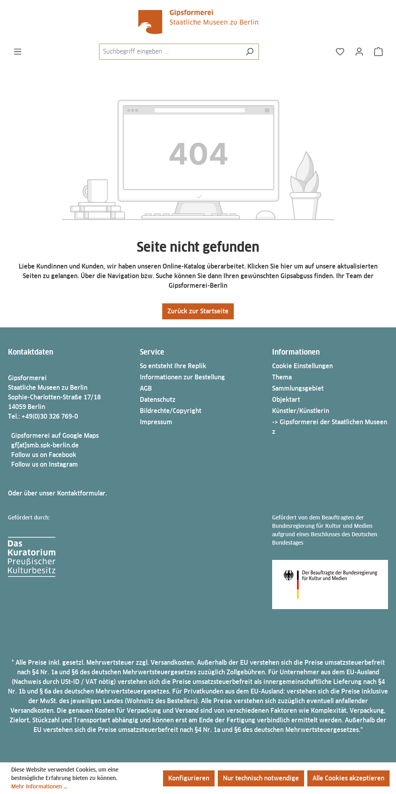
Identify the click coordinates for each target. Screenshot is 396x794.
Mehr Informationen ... (39, 786)
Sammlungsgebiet (298, 388)
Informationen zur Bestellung (182, 377)
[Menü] (17, 52)
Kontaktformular (81, 493)
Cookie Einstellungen (302, 366)
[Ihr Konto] (359, 52)
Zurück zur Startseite (198, 311)
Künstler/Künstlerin (300, 411)
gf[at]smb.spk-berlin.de (45, 445)
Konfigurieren (188, 778)
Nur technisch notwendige (261, 778)
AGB (146, 388)
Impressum (156, 422)
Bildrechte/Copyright (170, 411)
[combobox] (170, 52)
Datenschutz (157, 399)
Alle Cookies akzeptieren (348, 778)
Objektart (286, 399)
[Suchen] (249, 52)
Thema (282, 377)
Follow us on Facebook (43, 455)
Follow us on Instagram (44, 464)
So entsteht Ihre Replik (173, 366)
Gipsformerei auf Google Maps (55, 435)
